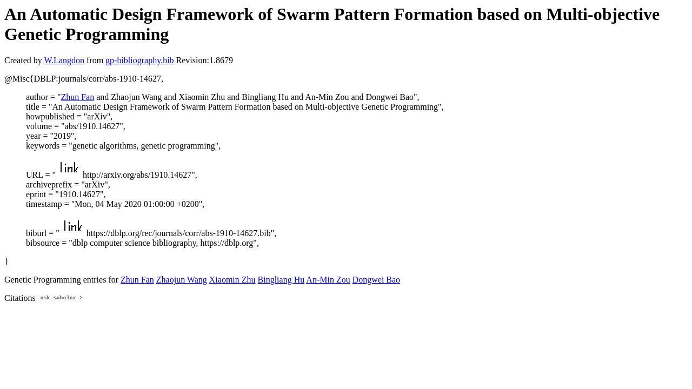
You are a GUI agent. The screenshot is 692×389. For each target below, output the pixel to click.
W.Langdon (64, 60)
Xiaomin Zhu (232, 279)
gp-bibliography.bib (139, 60)
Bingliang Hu (281, 279)
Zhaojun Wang (181, 279)
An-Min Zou (328, 279)
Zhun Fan (77, 97)
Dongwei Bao (376, 279)
